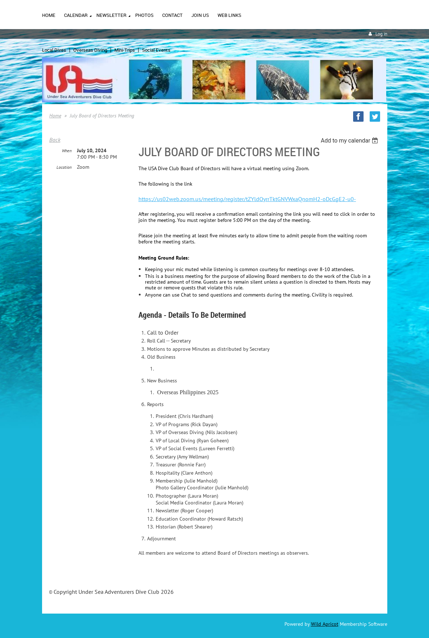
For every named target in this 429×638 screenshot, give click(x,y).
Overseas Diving (90, 50)
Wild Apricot (324, 624)
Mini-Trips (124, 50)
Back (54, 139)
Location (64, 167)
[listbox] (350, 140)
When (67, 150)
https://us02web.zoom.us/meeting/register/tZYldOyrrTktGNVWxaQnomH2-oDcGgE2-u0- (247, 198)
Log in (381, 34)
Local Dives (54, 50)
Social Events (156, 50)
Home (55, 115)
